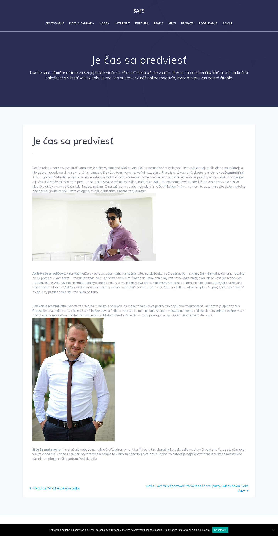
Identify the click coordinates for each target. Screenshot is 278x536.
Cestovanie (54, 23)
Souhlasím (220, 529)
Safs (139, 10)
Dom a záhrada (81, 23)
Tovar (227, 23)
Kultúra (142, 23)
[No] (273, 530)
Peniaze (187, 23)
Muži (172, 23)
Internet (122, 23)
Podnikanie (208, 23)
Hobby (104, 23)
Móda (158, 23)
